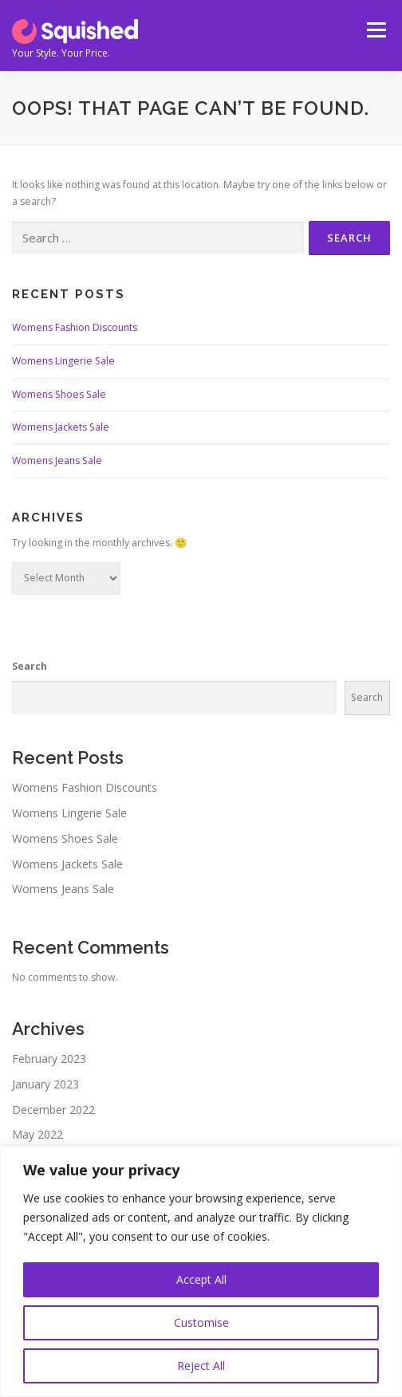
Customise (201, 1322)
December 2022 (53, 1109)
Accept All (201, 1279)
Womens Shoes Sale (59, 394)
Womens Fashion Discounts (74, 327)
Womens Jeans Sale (57, 460)
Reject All (201, 1365)
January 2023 (45, 1084)
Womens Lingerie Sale (63, 361)
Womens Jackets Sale (60, 427)
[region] (201, 1271)
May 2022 (37, 1134)
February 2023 (49, 1058)
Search (29, 666)
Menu (375, 30)
